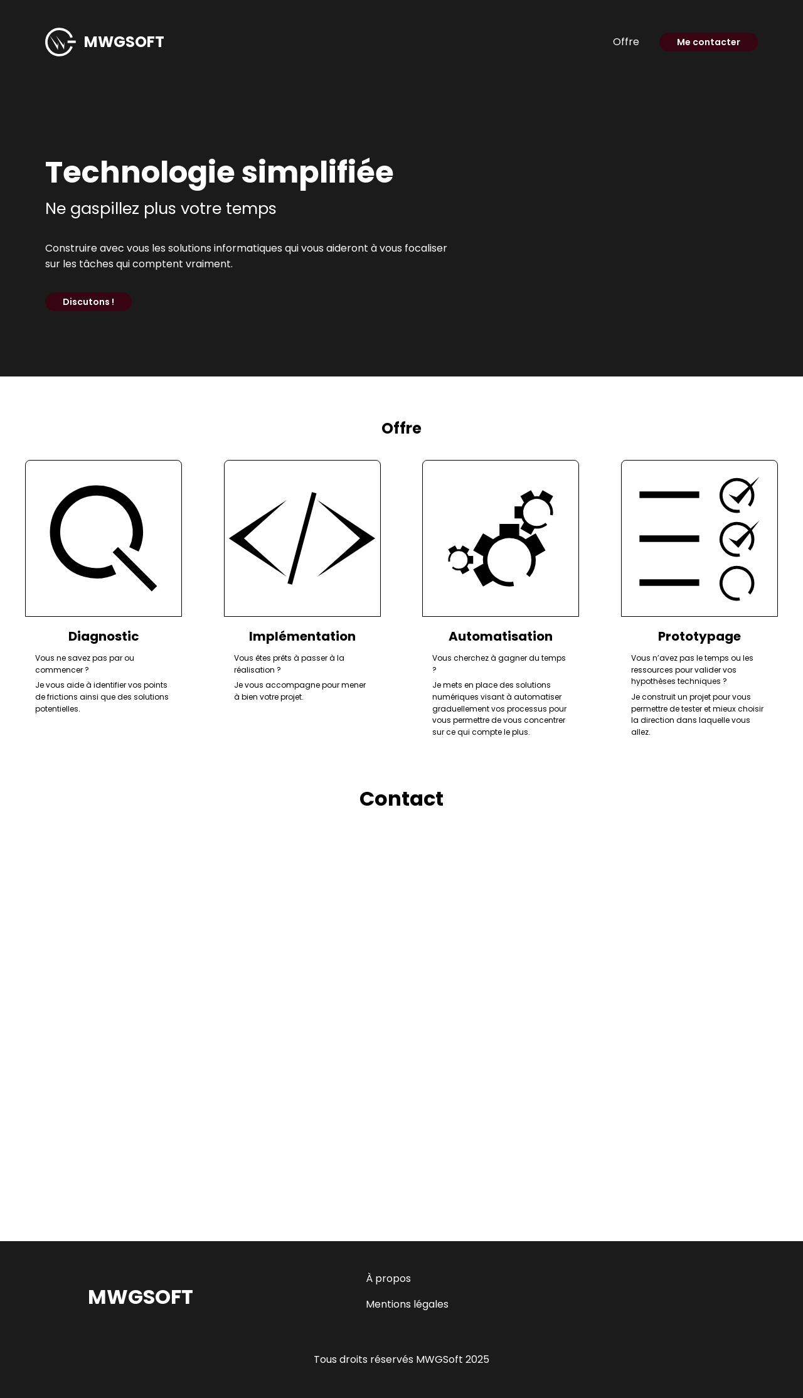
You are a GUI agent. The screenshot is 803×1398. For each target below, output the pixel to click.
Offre (626, 42)
